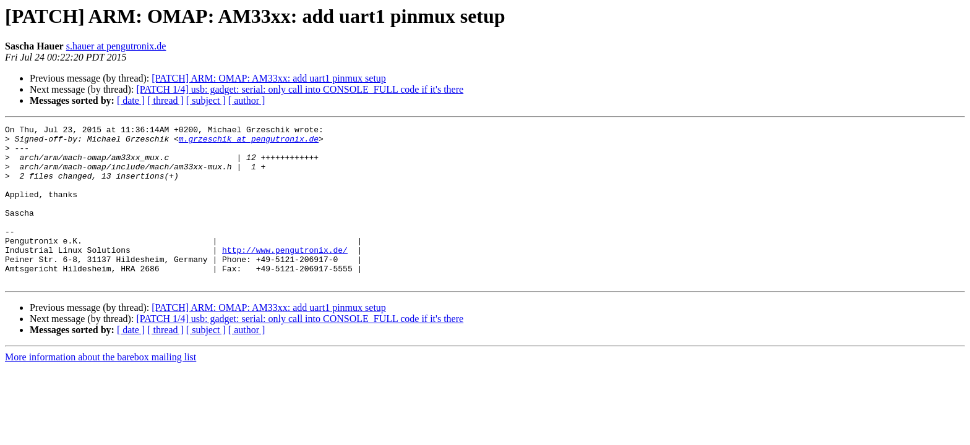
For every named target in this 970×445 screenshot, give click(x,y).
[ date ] (131, 100)
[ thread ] (165, 100)
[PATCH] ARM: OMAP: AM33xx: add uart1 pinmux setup (269, 78)
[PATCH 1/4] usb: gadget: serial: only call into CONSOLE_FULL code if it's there (299, 89)
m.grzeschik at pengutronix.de (249, 142)
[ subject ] (206, 100)
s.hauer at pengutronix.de (116, 46)
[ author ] (246, 100)
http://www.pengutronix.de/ (285, 275)
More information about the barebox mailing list (100, 388)
